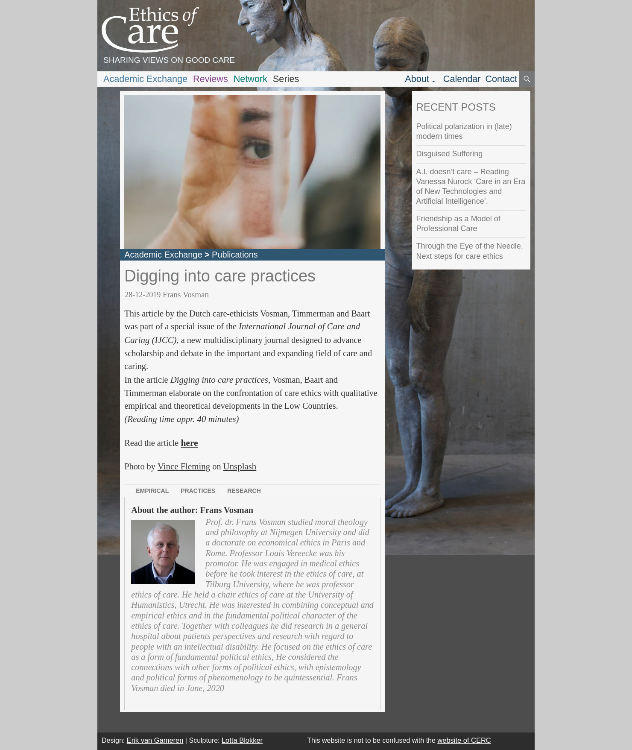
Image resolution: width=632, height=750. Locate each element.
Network (250, 78)
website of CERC (464, 740)
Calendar (462, 78)
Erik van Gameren (155, 740)
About (417, 78)
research (244, 490)
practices (198, 490)
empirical (152, 490)
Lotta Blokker (242, 740)
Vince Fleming (184, 466)
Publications (235, 254)
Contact (501, 78)
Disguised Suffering (449, 153)
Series (286, 78)
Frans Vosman (186, 294)
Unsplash (240, 466)
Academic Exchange (145, 78)
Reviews (210, 78)
